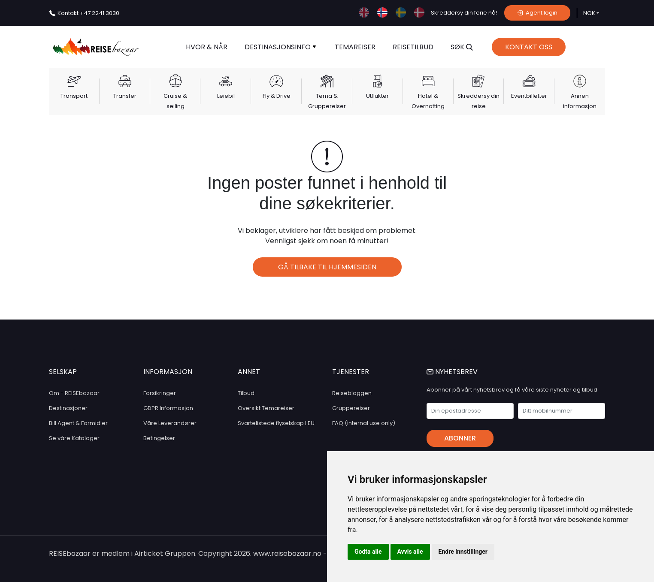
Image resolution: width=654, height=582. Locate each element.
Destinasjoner (68, 408)
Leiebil (226, 96)
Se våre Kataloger (74, 438)
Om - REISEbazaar (74, 393)
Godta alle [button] (368, 551)
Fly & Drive (277, 96)
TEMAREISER (355, 47)
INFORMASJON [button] (167, 372)
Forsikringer (159, 393)
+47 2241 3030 (88, 13)
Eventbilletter (529, 96)
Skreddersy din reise (478, 101)
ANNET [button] (249, 372)
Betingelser (159, 438)
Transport (74, 96)
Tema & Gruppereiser (327, 101)
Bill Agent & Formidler (78, 423)
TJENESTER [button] (350, 372)
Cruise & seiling (175, 101)
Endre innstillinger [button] (463, 551)
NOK (589, 13)
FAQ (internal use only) (363, 423)
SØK (462, 47)
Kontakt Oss (528, 47)
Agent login (537, 13)
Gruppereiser (351, 408)
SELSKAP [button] (63, 372)
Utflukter (377, 96)
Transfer (124, 96)
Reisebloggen (352, 393)
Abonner (460, 438)
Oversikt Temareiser (266, 408)
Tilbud (246, 393)
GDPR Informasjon (168, 408)
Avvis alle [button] (410, 551)
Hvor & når (206, 47)
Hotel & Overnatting (428, 101)
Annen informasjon (579, 101)
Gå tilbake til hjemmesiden (327, 267)
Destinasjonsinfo (280, 47)
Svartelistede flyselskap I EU (276, 423)
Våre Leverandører (170, 423)
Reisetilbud (413, 47)
